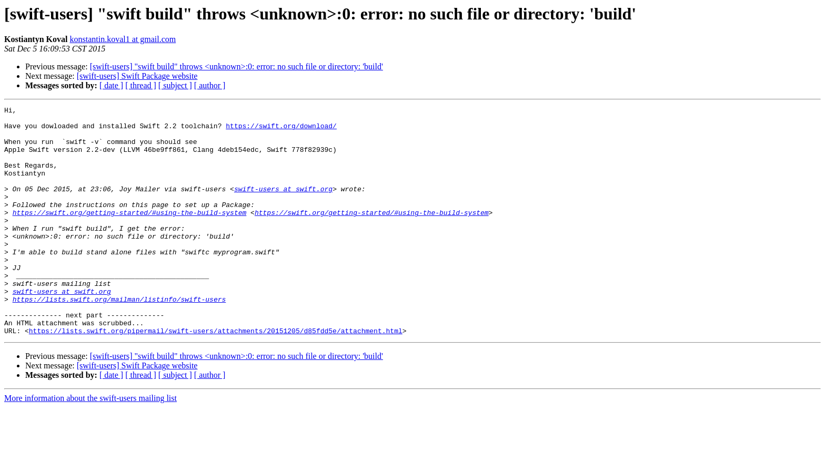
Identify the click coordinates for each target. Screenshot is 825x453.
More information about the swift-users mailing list (90, 443)
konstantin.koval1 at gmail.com (122, 39)
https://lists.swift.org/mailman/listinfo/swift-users (119, 338)
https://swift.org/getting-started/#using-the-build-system (130, 234)
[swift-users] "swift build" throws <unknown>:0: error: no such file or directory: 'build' (236, 66)
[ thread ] (140, 85)
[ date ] (111, 85)
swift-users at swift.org (283, 206)
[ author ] (210, 85)
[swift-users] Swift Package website (137, 75)
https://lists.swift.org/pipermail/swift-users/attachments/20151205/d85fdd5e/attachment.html (216, 376)
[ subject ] (175, 85)
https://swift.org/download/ (281, 130)
